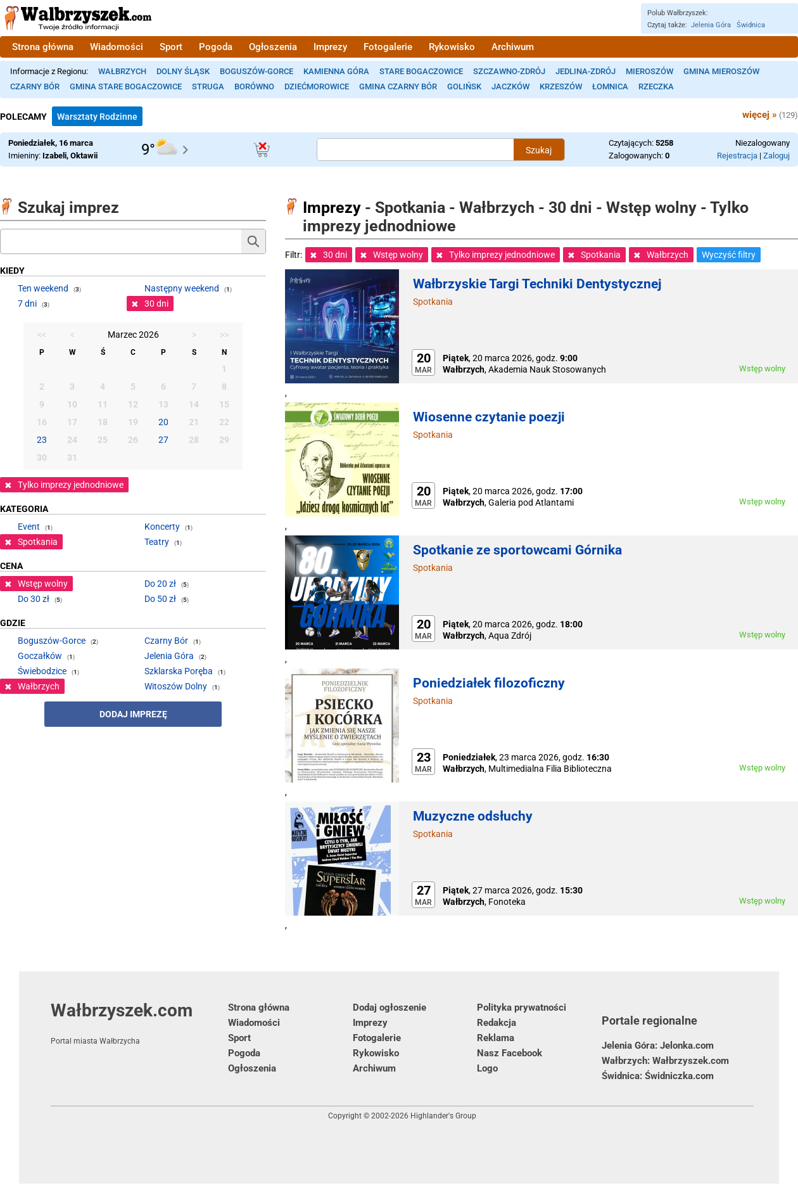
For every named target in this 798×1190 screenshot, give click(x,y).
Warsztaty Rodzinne (97, 117)
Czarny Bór (35, 86)
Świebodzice (42, 671)
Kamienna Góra (336, 71)
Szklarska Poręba (178, 671)
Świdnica (751, 25)
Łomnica (610, 86)
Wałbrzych (122, 71)
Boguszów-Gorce (256, 71)
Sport (171, 47)
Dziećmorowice (316, 86)
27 (163, 440)
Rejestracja (737, 155)
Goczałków (40, 656)
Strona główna (42, 47)
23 (42, 440)
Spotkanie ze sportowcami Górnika (517, 550)
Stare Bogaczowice (421, 71)
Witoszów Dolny (175, 686)
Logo (487, 1068)
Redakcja (496, 1022)
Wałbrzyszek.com (139, 1023)
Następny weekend (181, 288)
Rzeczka (656, 86)
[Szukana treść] (415, 149)
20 (163, 422)
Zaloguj (776, 155)
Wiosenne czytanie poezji (489, 417)
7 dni (27, 303)
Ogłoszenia (273, 47)
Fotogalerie (388, 47)
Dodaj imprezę (133, 714)
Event (29, 526)
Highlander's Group (443, 1115)
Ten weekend (43, 288)
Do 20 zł (160, 584)
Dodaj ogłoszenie (389, 1007)
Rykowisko (452, 47)
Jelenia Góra (711, 25)
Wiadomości (116, 47)
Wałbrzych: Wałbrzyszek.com (665, 1060)
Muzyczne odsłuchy (473, 816)
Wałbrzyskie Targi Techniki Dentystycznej (537, 283)
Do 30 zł (33, 599)
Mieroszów (649, 71)
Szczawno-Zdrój (509, 71)
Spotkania (433, 302)
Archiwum (512, 47)
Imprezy (330, 47)
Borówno (254, 86)
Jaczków (510, 86)
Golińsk (464, 86)
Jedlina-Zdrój (585, 71)
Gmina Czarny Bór (398, 86)
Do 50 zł (160, 599)
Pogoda (215, 47)
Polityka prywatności (521, 1007)
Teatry (156, 542)
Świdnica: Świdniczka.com (658, 1076)
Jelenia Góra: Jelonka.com (658, 1045)
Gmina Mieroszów (721, 71)
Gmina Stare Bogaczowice (126, 86)
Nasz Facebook (509, 1053)
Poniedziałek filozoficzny (489, 683)
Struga (208, 86)
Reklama (495, 1038)
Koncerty (162, 526)
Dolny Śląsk (183, 71)
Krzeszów (561, 86)
